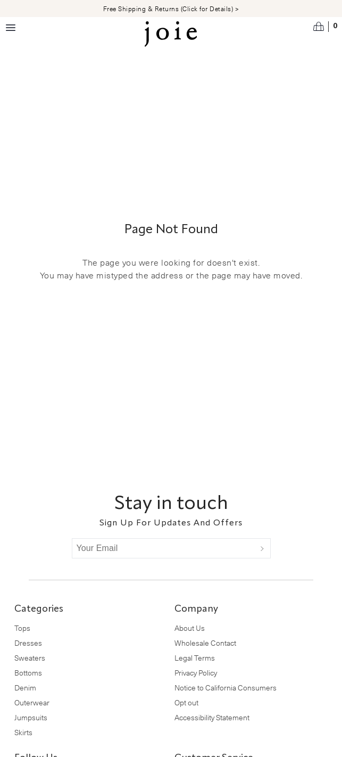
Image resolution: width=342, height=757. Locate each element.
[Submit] (262, 548)
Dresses (28, 642)
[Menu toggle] (10, 27)
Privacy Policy (195, 672)
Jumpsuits (30, 717)
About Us (189, 627)
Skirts (23, 732)
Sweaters (29, 657)
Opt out (186, 702)
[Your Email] (163, 548)
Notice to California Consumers (225, 687)
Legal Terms (194, 657)
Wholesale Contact (205, 642)
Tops (22, 627)
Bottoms (28, 672)
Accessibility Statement (211, 717)
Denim (25, 687)
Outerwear (31, 702)
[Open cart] (325, 26)
